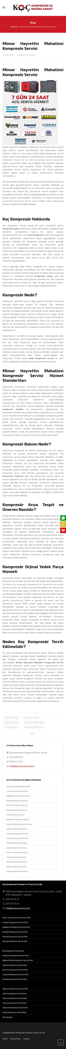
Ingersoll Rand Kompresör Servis (19, 824)
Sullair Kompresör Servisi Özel (14, 1012)
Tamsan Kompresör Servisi (17, 852)
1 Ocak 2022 (8, 55)
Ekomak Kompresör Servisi (17, 805)
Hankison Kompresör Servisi (17, 819)
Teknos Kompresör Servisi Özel (15, 998)
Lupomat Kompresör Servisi (17, 838)
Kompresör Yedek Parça (33, 727)
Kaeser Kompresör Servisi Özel (15, 965)
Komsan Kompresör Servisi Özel (15, 970)
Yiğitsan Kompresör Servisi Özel (15, 989)
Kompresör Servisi (27, 55)
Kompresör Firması (31, 717)
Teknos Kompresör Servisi (16, 862)
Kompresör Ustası (12, 727)
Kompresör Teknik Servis (34, 722)
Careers (26, 1039)
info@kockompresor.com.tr (22, 766)
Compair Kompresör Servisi (17, 791)
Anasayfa (14, 26)
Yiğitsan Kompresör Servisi (17, 871)
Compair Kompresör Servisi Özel (15, 922)
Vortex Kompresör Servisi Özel (15, 993)
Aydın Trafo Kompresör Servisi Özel (17, 918)
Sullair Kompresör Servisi (16, 848)
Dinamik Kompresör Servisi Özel (15, 932)
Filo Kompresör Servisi (15, 815)
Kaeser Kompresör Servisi (16, 829)
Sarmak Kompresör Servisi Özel (15, 979)
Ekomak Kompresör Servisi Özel (15, 936)
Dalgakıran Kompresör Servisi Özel (16, 927)
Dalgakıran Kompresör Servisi (18, 796)
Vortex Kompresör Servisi (16, 866)
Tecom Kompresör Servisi (16, 857)
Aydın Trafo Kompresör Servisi (18, 786)
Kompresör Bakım (11, 717)
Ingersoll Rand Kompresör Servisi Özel (18, 960)
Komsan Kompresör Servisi (17, 833)
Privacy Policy (15, 1039)
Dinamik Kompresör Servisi (17, 800)
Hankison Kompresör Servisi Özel (16, 955)
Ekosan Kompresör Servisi (16, 810)
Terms (5, 1039)
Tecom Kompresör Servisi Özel (15, 1003)
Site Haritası (7, 1017)
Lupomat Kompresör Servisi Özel (15, 974)
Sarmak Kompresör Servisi (16, 843)
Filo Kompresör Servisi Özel (13, 951)
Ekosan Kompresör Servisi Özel (15, 941)
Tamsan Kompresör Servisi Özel (15, 1007)
